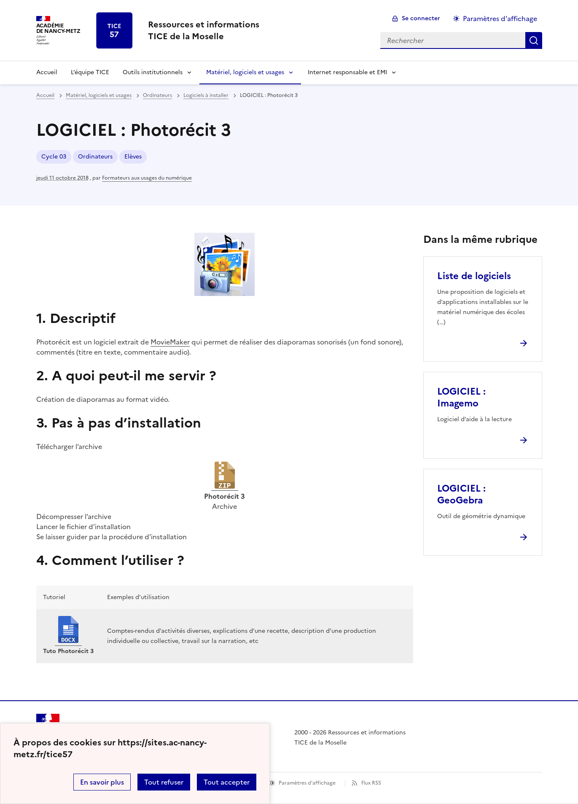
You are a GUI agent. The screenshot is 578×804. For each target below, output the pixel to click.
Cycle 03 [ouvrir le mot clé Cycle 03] (53, 156)
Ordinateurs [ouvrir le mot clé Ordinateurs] (95, 156)
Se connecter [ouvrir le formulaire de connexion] (421, 18)
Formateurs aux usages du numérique (147, 178)
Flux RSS (371, 783)
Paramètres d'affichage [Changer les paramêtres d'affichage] (500, 18)
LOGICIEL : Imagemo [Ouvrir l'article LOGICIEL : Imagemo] (461, 397)
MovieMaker (170, 342)
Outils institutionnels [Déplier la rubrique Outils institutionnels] (153, 72)
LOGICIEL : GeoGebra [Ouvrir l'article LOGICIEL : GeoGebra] (461, 494)
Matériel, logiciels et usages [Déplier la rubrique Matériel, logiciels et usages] (245, 72)
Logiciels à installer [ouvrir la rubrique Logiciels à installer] (206, 95)
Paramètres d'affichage (307, 783)
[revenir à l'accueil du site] (203, 30)
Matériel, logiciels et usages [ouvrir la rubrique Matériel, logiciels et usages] (99, 95)
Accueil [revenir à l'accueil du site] (46, 72)
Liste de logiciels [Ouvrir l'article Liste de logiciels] (474, 276)
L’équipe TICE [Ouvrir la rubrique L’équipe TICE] (90, 72)
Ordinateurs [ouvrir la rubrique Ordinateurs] (157, 95)
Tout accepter (227, 782)
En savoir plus (102, 782)
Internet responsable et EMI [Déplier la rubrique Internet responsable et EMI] (347, 72)
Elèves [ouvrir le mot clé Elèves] (133, 156)
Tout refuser (163, 782)
